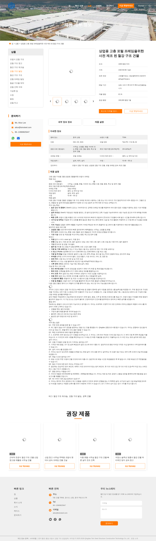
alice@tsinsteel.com (23, 127)
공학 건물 (87, 396)
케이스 (17, 511)
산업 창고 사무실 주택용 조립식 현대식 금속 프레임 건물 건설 (59, 458)
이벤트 (99, 6)
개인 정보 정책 (23, 538)
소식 (16, 507)
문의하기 (110, 6)
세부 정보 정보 (65, 122)
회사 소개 (79, 6)
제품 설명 (99, 122)
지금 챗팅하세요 (126, 6)
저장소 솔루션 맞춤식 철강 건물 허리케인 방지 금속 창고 (129, 458)
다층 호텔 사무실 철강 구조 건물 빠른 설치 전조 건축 (94, 458)
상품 (89, 6)
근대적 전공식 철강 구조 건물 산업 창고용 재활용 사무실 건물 (24, 458)
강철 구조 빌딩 (75, 396)
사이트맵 (33, 538)
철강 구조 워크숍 (61, 396)
